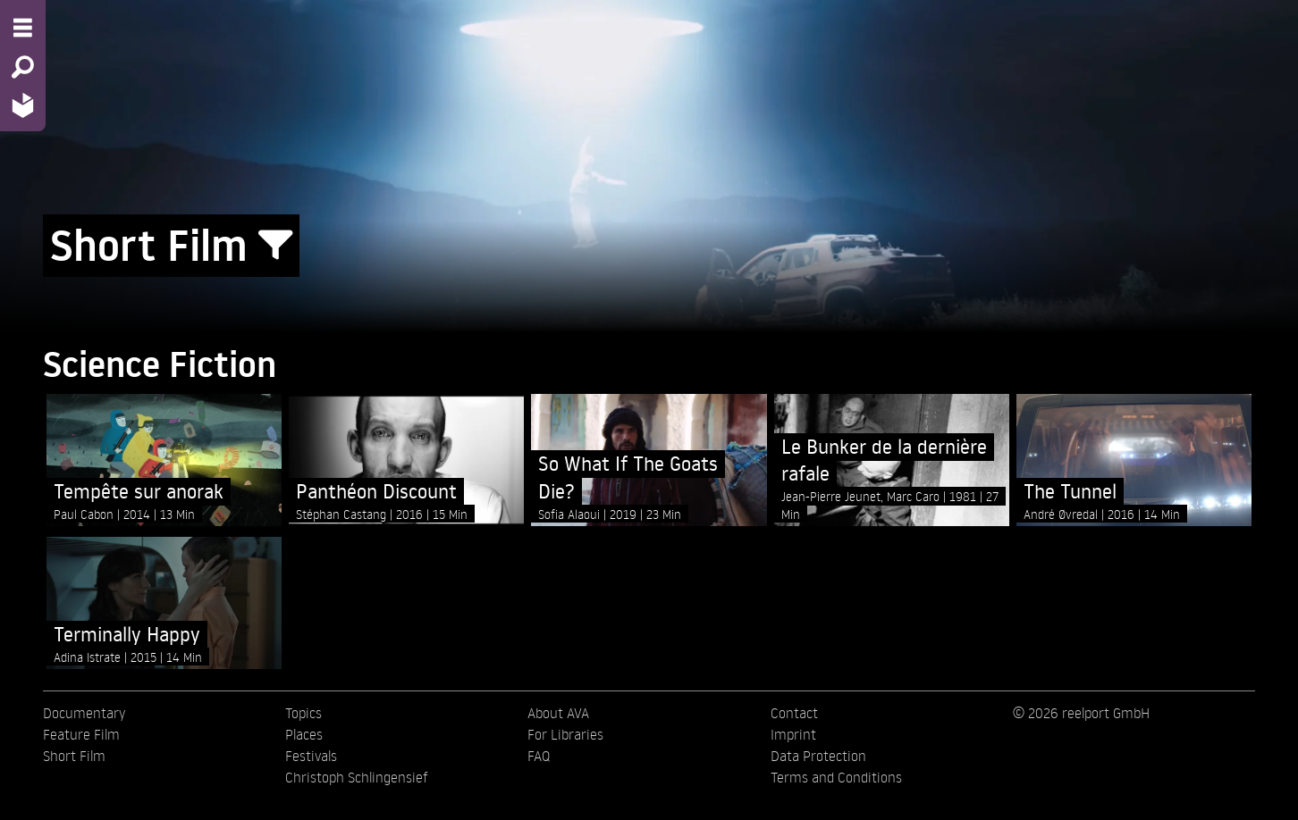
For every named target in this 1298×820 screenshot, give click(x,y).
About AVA (558, 713)
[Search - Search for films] (23, 67)
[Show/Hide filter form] (275, 245)
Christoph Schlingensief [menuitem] (356, 777)
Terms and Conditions (836, 777)
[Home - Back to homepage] (23, 105)
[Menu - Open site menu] (23, 27)
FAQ (538, 756)
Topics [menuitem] (303, 713)
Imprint (793, 734)
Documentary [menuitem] (84, 713)
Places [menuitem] (304, 734)
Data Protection (818, 756)
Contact (794, 713)
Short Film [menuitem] (74, 756)
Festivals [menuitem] (311, 756)
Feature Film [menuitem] (81, 734)
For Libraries (565, 734)
